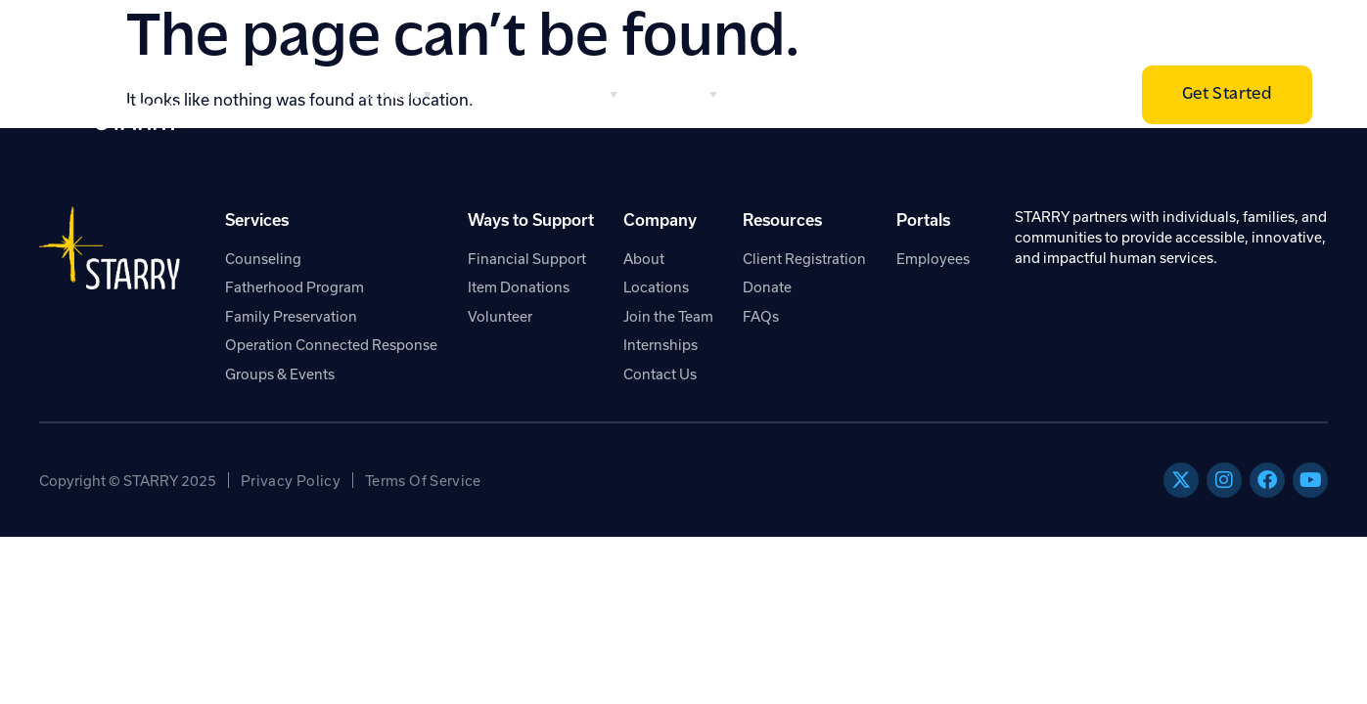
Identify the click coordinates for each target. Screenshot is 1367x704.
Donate (767, 287)
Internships (660, 344)
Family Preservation (291, 316)
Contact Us (660, 374)
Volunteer (500, 316)
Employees (933, 258)
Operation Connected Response (331, 344)
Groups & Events (280, 374)
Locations (656, 287)
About (643, 258)
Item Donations (519, 287)
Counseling (263, 258)
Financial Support (527, 258)
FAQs (761, 316)
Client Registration (804, 258)
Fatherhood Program (294, 287)
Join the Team (668, 316)
